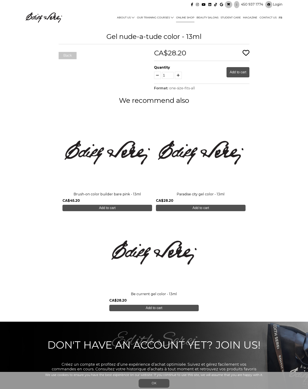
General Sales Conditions (141, 361)
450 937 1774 (252, 4)
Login (273, 4)
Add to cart (238, 72)
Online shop (185, 17)
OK (154, 383)
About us (124, 17)
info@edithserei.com (106, 359)
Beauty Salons (207, 17)
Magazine (250, 17)
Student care (100, 342)
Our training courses (153, 17)
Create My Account (154, 298)
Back (67, 55)
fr (280, 17)
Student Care (231, 17)
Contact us (268, 17)
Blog (93, 351)
